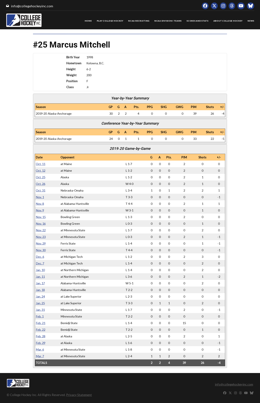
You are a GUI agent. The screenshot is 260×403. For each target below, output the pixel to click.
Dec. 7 (40, 263)
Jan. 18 (40, 290)
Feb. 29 (40, 343)
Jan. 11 (40, 276)
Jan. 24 (40, 296)
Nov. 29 (41, 243)
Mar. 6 (40, 349)
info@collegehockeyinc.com (32, 6)
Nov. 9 (40, 210)
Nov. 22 (41, 230)
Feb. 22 (40, 329)
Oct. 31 (40, 190)
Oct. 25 (40, 177)
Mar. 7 (40, 356)
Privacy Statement (79, 395)
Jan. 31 (40, 310)
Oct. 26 (40, 184)
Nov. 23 (41, 237)
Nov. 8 (40, 203)
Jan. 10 (40, 270)
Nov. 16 (41, 223)
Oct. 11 (40, 164)
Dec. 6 (40, 257)
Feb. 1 (40, 316)
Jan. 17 (40, 283)
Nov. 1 (40, 197)
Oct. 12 (40, 170)
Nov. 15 (41, 217)
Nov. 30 (41, 250)
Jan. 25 (40, 303)
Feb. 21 (40, 323)
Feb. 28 (40, 336)
